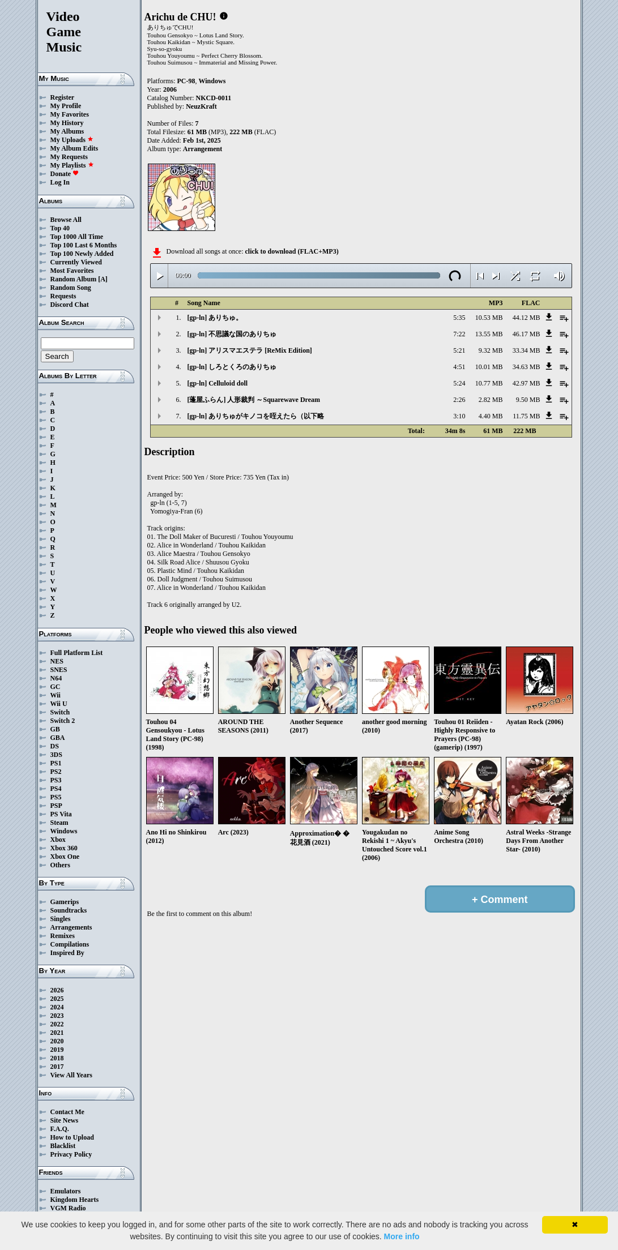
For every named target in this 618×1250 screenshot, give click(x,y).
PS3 (56, 780)
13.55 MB (489, 334)
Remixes (62, 936)
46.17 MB (526, 334)
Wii (55, 695)
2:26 (459, 400)
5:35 (459, 318)
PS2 (56, 772)
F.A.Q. (59, 1129)
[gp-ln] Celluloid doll (217, 383)
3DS (56, 755)
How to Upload (72, 1137)
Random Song (70, 288)
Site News (64, 1120)
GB (55, 729)
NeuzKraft (201, 106)
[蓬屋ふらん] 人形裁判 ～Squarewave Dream (254, 400)
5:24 (459, 383)
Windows (64, 831)
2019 (57, 1050)
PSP (56, 806)
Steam (59, 823)
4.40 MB (491, 416)
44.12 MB (526, 318)
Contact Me (67, 1112)
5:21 (459, 350)
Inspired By (67, 953)
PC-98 (186, 81)
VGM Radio (68, 1208)
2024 (57, 1007)
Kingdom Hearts (74, 1200)
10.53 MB (489, 318)
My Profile (66, 106)
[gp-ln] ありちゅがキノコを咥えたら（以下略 (256, 416)
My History (67, 123)
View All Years (71, 1075)
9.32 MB (491, 350)
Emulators (65, 1191)
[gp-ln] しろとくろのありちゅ (232, 367)
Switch (60, 712)
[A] (103, 279)
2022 (57, 1024)
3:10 (459, 416)
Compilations (69, 944)
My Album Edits (74, 148)
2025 (57, 999)
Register (62, 97)
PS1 (56, 763)
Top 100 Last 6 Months (83, 245)
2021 (57, 1033)
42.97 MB (526, 383)
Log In (60, 182)
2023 (57, 1016)
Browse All (66, 220)
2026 (57, 990)
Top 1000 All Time (76, 237)
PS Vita (61, 814)
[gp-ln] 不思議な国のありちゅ (232, 334)
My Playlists (72, 165)
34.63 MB (526, 367)
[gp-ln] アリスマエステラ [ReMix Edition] (249, 350)
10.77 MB (489, 383)
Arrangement (202, 149)
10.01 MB (489, 367)
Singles (60, 919)
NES (56, 661)
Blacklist (63, 1146)
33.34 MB (526, 350)
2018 (57, 1058)
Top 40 (60, 228)
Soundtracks (68, 910)
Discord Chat (69, 305)
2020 (57, 1041)
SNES (58, 670)
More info (402, 1236)
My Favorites (69, 114)
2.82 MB (491, 400)
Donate (64, 174)
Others (60, 865)
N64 (56, 678)
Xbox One (65, 857)
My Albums (67, 131)
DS (54, 746)
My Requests (69, 157)
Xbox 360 (64, 848)
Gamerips (64, 902)
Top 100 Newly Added (82, 254)
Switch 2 (62, 721)
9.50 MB (528, 400)
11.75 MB (526, 416)
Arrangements (71, 927)
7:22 (459, 334)
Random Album (73, 279)
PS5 (56, 797)
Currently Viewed (76, 262)
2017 (57, 1067)
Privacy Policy (71, 1154)
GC (55, 687)
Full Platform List (76, 653)
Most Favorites (72, 271)
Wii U (58, 704)
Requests (63, 296)
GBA (57, 738)
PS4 (56, 789)
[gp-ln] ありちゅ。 (215, 318)
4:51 (459, 367)
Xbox (58, 840)
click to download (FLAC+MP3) (291, 251)
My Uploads (71, 140)
